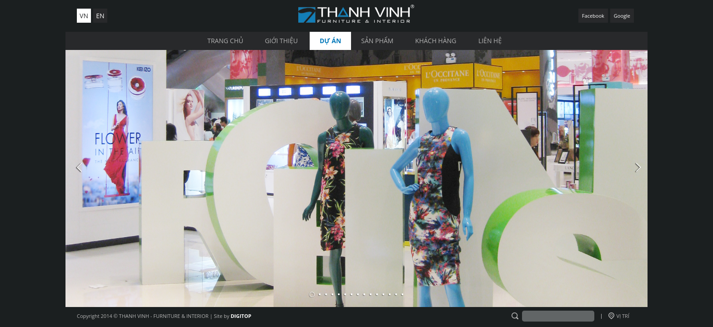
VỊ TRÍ (618, 315)
